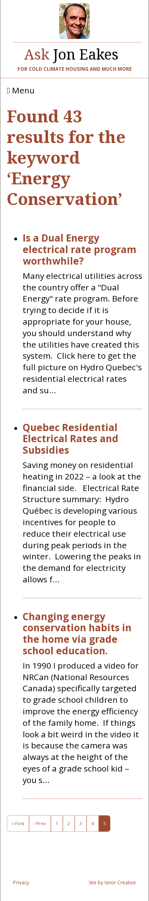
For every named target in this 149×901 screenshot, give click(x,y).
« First (18, 823)
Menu (21, 90)
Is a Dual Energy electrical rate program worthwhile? (79, 249)
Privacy (21, 882)
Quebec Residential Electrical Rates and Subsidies (70, 439)
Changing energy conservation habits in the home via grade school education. (77, 634)
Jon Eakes (71, 52)
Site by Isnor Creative (112, 882)
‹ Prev (40, 823)
